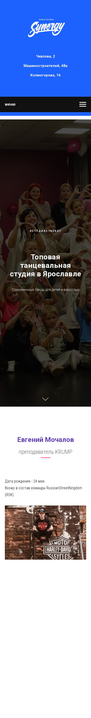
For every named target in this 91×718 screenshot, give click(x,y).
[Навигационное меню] (82, 104)
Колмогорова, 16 (45, 75)
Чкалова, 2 (45, 56)
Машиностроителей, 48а (45, 66)
